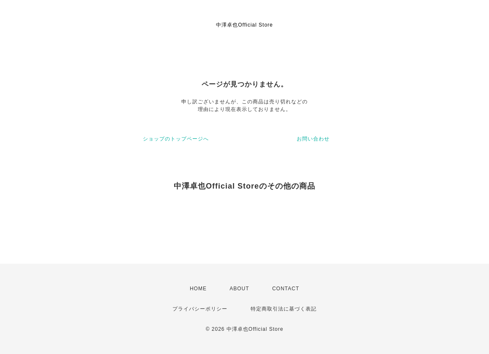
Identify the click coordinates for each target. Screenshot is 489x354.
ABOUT (239, 289)
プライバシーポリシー (199, 309)
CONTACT (285, 289)
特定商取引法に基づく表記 (284, 309)
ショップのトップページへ (176, 139)
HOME (198, 289)
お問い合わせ (313, 139)
